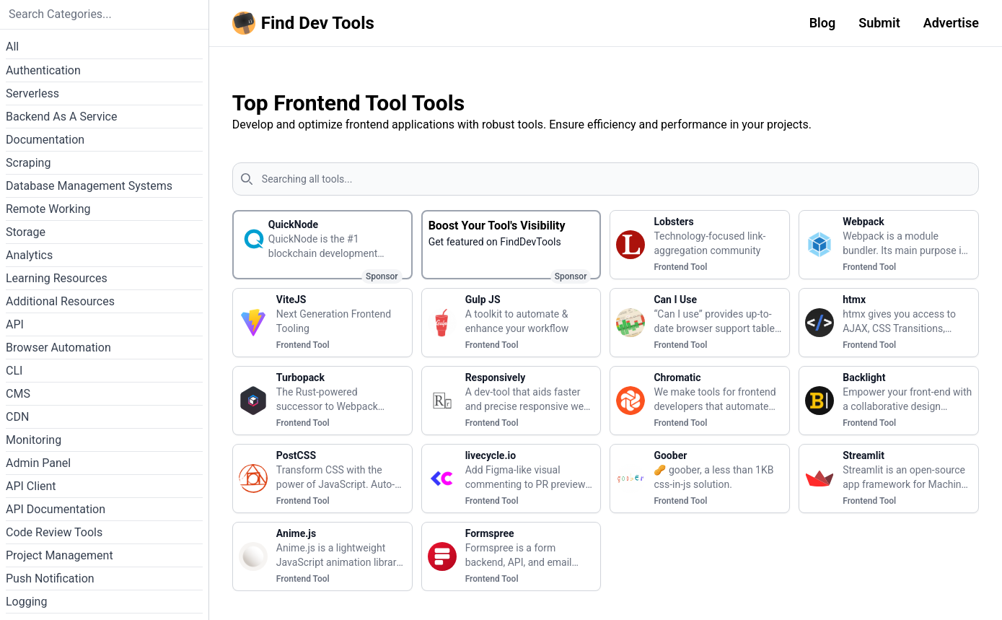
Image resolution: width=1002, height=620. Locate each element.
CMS (18, 394)
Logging (26, 601)
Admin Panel (38, 463)
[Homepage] (306, 23)
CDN (17, 417)
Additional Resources (60, 301)
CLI (14, 370)
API (15, 324)
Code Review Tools (54, 532)
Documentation (45, 140)
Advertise (951, 22)
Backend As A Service (61, 116)
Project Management (59, 555)
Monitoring (33, 440)
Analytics (29, 255)
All (12, 46)
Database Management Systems (89, 186)
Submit (879, 22)
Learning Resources (56, 278)
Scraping (28, 163)
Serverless (32, 93)
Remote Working (48, 209)
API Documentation (55, 509)
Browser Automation (58, 347)
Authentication (43, 70)
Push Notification (50, 578)
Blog (822, 22)
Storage (25, 232)
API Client (31, 486)
